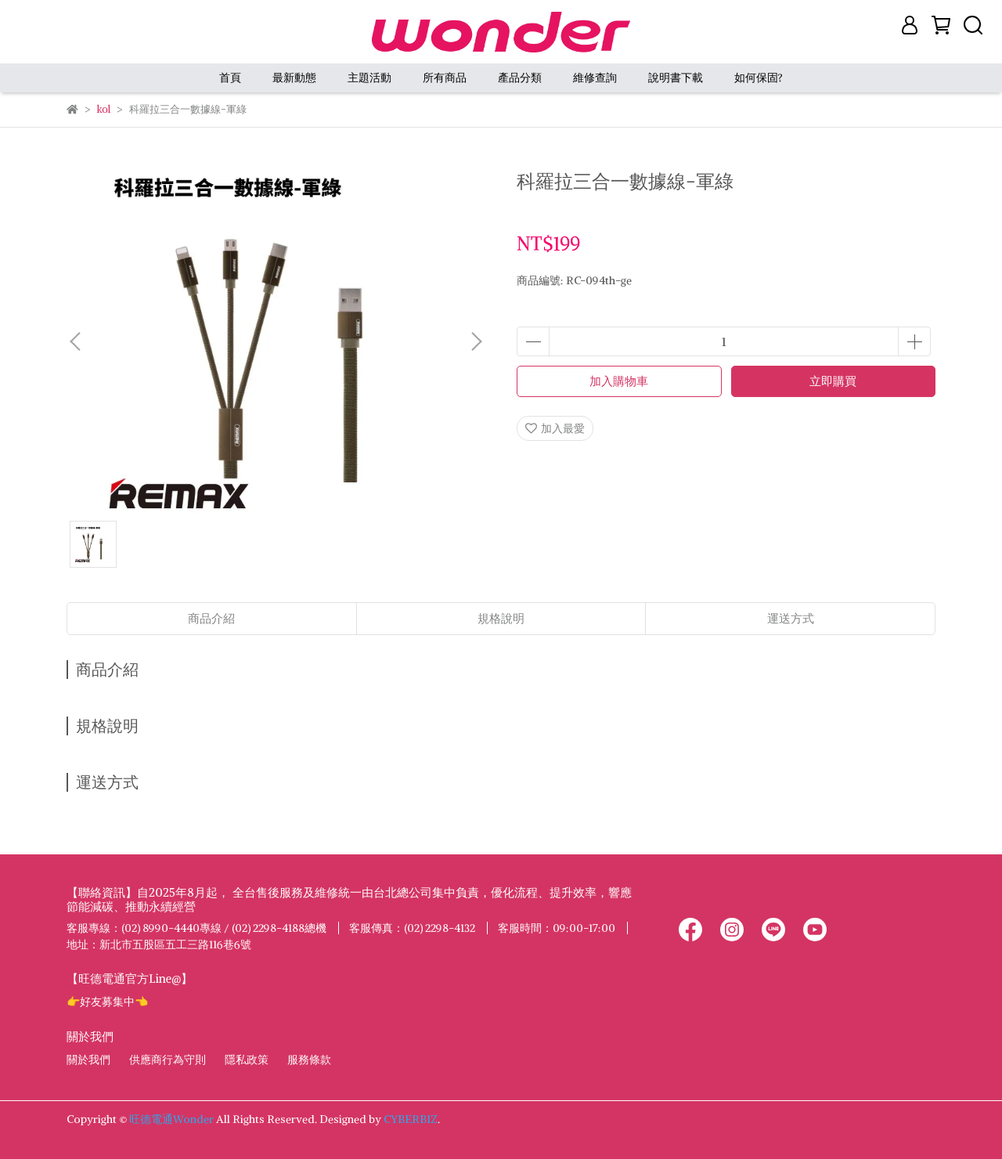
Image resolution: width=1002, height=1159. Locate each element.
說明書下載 (675, 77)
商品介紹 (211, 618)
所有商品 (445, 77)
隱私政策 (247, 1059)
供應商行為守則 (167, 1059)
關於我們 (88, 1059)
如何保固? (758, 77)
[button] (476, 341)
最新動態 (294, 77)
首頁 (230, 77)
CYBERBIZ (411, 1119)
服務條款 (309, 1059)
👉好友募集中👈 (107, 1002)
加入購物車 (618, 381)
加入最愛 (555, 428)
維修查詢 (595, 77)
